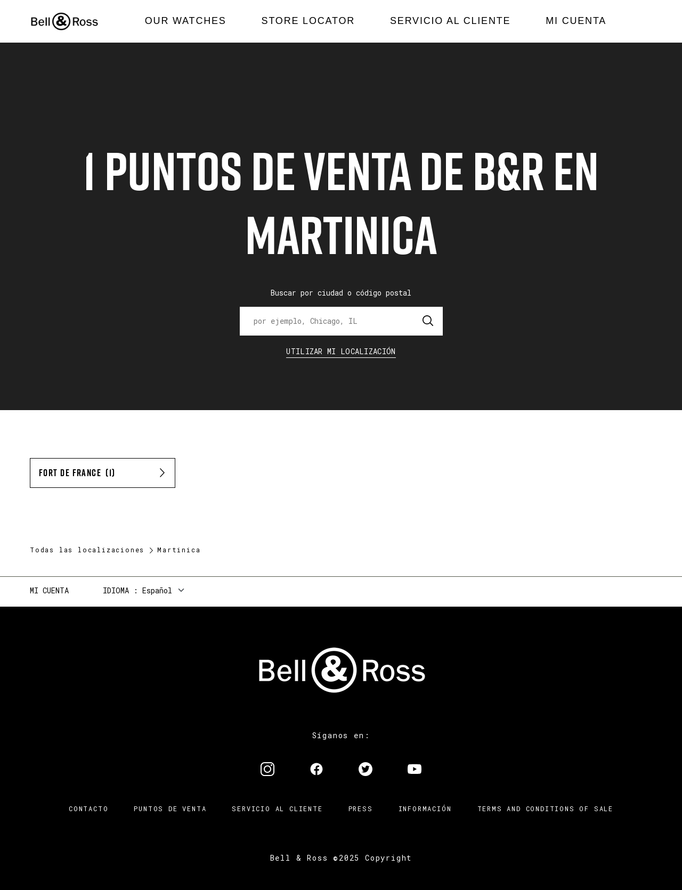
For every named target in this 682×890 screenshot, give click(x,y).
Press (360, 808)
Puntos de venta (170, 808)
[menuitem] (185, 21)
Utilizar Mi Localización (340, 351)
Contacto (88, 808)
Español (157, 590)
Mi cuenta (49, 590)
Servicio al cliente (277, 808)
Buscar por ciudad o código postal (341, 293)
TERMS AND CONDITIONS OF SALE (545, 808)
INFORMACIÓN (425, 808)
